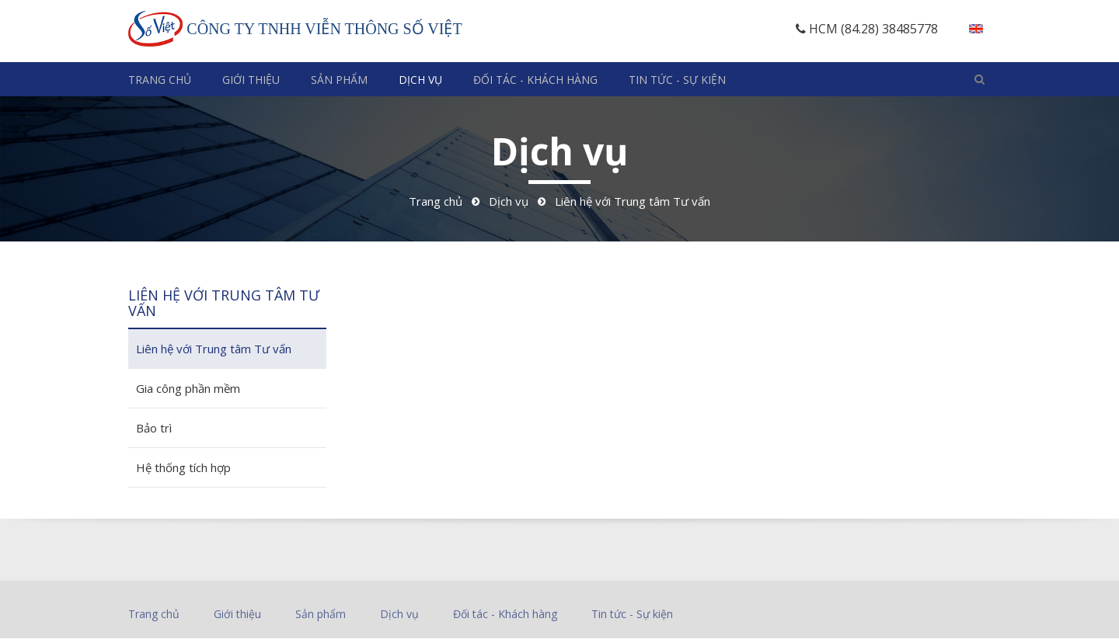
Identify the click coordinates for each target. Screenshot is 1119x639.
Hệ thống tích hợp (183, 467)
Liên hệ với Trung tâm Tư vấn (213, 348)
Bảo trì (154, 428)
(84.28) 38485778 (889, 28)
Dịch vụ (420, 79)
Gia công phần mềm (188, 388)
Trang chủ (159, 79)
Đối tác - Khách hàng (535, 79)
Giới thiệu (251, 79)
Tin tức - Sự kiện (677, 79)
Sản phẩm (339, 79)
